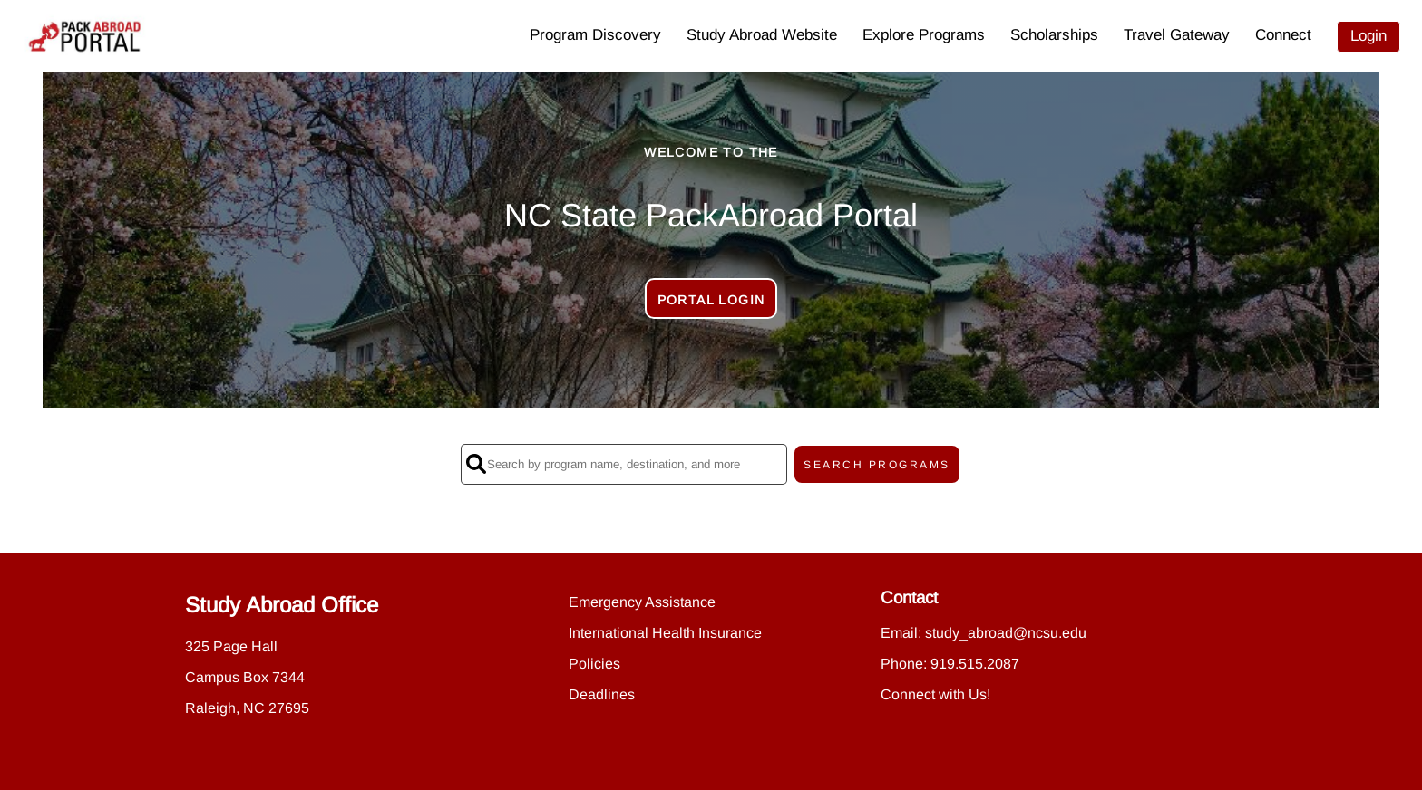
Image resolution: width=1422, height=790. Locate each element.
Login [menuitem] (1368, 35)
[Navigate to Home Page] (85, 36)
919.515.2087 (974, 663)
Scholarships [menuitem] (1054, 34)
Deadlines (602, 694)
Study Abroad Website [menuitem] (762, 34)
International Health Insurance (665, 633)
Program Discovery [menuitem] (595, 34)
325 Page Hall (231, 646)
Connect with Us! (935, 694)
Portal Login (711, 300)
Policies (594, 663)
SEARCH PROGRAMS (877, 464)
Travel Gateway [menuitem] (1177, 34)
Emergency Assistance (642, 602)
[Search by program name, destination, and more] (624, 464)
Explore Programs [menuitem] (923, 34)
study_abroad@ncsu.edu (1005, 633)
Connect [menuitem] (1283, 34)
